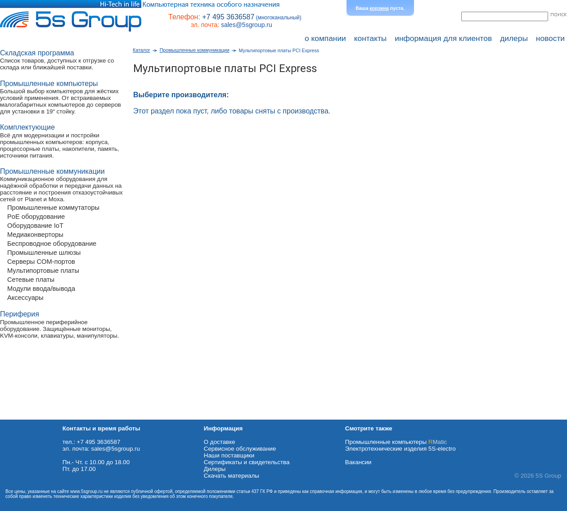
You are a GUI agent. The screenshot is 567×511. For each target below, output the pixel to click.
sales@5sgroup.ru (246, 24)
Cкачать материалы (231, 475)
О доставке (219, 442)
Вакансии (358, 462)
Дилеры (215, 469)
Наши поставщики (229, 455)
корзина (379, 8)
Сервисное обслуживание (240, 448)
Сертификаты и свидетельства (247, 462)
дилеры (514, 38)
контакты (370, 38)
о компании (325, 38)
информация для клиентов (443, 38)
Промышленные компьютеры (396, 442)
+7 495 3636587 (228, 17)
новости (550, 38)
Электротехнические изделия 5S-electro (400, 448)
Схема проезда (21, 416)
